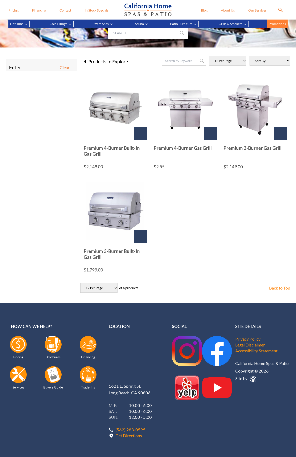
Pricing (13, 10)
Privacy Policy (247, 338)
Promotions (277, 24)
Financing (39, 10)
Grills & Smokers (233, 24)
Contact (65, 10)
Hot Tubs (19, 24)
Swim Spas (103, 24)
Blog (204, 10)
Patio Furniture (183, 24)
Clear (65, 67)
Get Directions (128, 435)
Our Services (257, 10)
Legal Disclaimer (250, 344)
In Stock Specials (96, 10)
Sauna (141, 24)
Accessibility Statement (256, 350)
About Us (228, 10)
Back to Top (279, 287)
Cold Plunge (61, 24)
